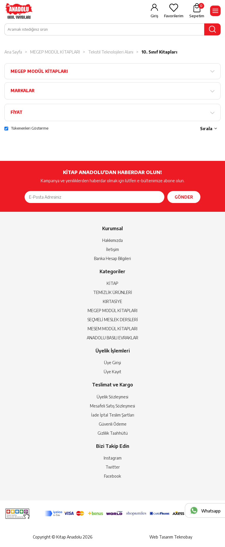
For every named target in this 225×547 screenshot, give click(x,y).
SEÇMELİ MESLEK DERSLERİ (112, 319)
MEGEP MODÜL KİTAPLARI (55, 51)
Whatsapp (211, 510)
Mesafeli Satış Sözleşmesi (112, 405)
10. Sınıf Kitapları (159, 51)
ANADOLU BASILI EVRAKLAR (112, 337)
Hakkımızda (112, 240)
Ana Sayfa (13, 51)
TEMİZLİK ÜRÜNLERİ (112, 292)
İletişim (112, 249)
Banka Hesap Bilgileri (112, 258)
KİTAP (112, 283)
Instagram (113, 457)
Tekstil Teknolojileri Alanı (110, 51)
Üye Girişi (112, 362)
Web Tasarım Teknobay (170, 536)
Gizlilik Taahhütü (113, 433)
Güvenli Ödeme (113, 424)
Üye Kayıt (112, 371)
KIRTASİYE (112, 301)
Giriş (154, 15)
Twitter (112, 467)
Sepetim (196, 10)
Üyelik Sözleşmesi (112, 396)
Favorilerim (173, 15)
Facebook (112, 476)
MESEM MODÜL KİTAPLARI (112, 328)
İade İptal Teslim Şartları (112, 414)
